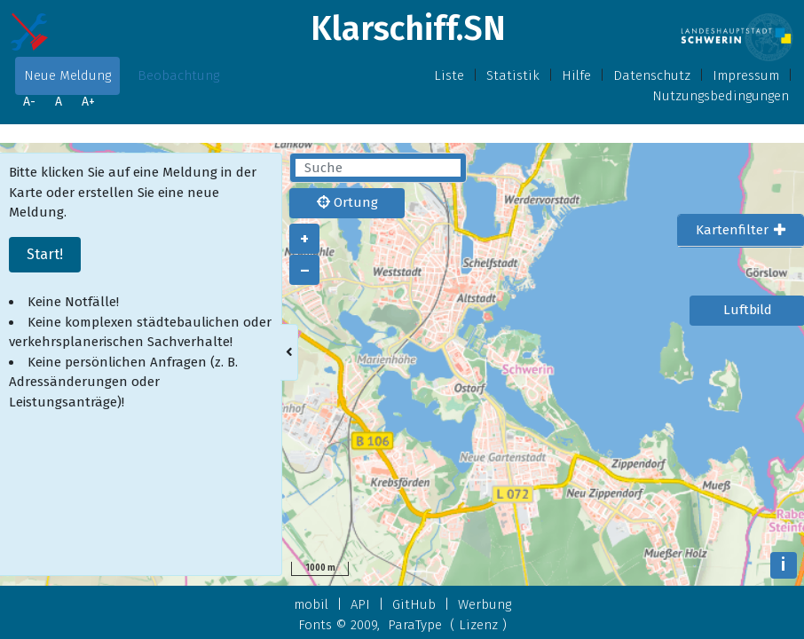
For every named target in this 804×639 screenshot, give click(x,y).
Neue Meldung (67, 75)
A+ (88, 101)
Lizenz (478, 625)
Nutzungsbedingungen (720, 96)
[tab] (740, 231)
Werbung (484, 604)
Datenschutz (651, 75)
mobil (311, 604)
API (360, 604)
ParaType (415, 625)
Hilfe (576, 75)
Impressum (746, 75)
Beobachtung (178, 75)
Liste (449, 75)
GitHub (414, 604)
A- (29, 101)
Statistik (513, 75)
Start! (45, 254)
